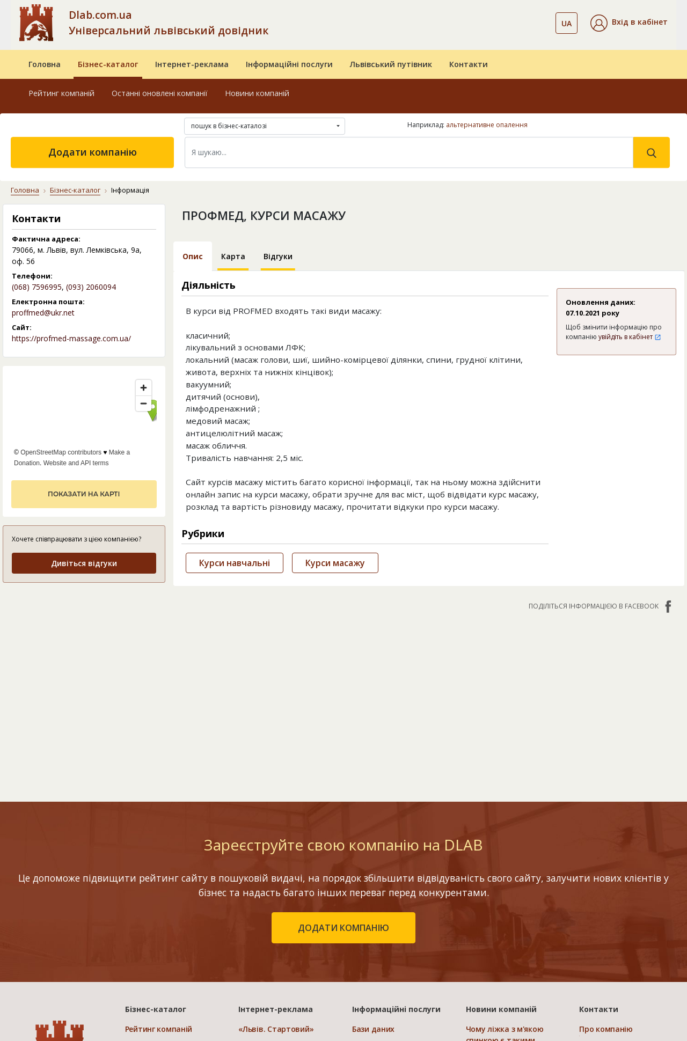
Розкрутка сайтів (385, 956)
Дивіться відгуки (84, 563)
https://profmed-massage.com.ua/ (71, 338)
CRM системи (376, 910)
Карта (233, 256)
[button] (629, 23)
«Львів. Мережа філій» (280, 894)
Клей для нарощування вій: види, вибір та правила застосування (510, 939)
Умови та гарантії (613, 925)
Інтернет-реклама (192, 64)
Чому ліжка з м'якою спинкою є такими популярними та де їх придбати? (507, 896)
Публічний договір (614, 894)
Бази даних (373, 879)
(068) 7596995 (37, 287)
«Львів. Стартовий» (275, 879)
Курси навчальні (234, 563)
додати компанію (343, 777)
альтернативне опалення (487, 124)
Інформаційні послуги (289, 64)
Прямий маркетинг (388, 925)
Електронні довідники (394, 894)
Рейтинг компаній (61, 93)
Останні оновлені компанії (160, 93)
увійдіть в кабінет (629, 336)
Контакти (468, 64)
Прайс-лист (601, 941)
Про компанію (606, 879)
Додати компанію (92, 151)
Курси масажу (335, 563)
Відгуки (278, 256)
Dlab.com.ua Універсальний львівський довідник (168, 23)
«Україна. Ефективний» (282, 910)
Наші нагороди (607, 910)
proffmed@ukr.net (43, 312)
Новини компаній (257, 93)
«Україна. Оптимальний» (285, 925)
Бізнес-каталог (108, 64)
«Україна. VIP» (264, 941)
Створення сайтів (386, 941)
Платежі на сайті (611, 956)
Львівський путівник (391, 64)
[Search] (409, 152)
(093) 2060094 (91, 287)
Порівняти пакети (272, 956)
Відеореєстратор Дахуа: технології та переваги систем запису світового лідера (512, 983)
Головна (44, 64)
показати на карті (84, 494)
